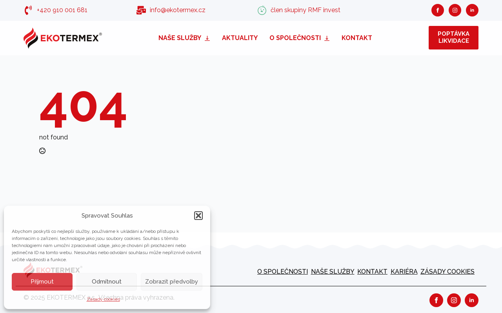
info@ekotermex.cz (178, 10)
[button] (198, 216)
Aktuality (240, 38)
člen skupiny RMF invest (305, 10)
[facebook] (437, 10)
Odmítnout (107, 281)
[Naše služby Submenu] (208, 38)
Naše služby (179, 38)
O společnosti (295, 38)
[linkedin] (472, 10)
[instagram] (455, 10)
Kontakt (357, 38)
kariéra (404, 271)
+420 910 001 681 (62, 10)
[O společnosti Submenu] (328, 38)
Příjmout (42, 281)
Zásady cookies (103, 299)
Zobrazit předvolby (171, 281)
